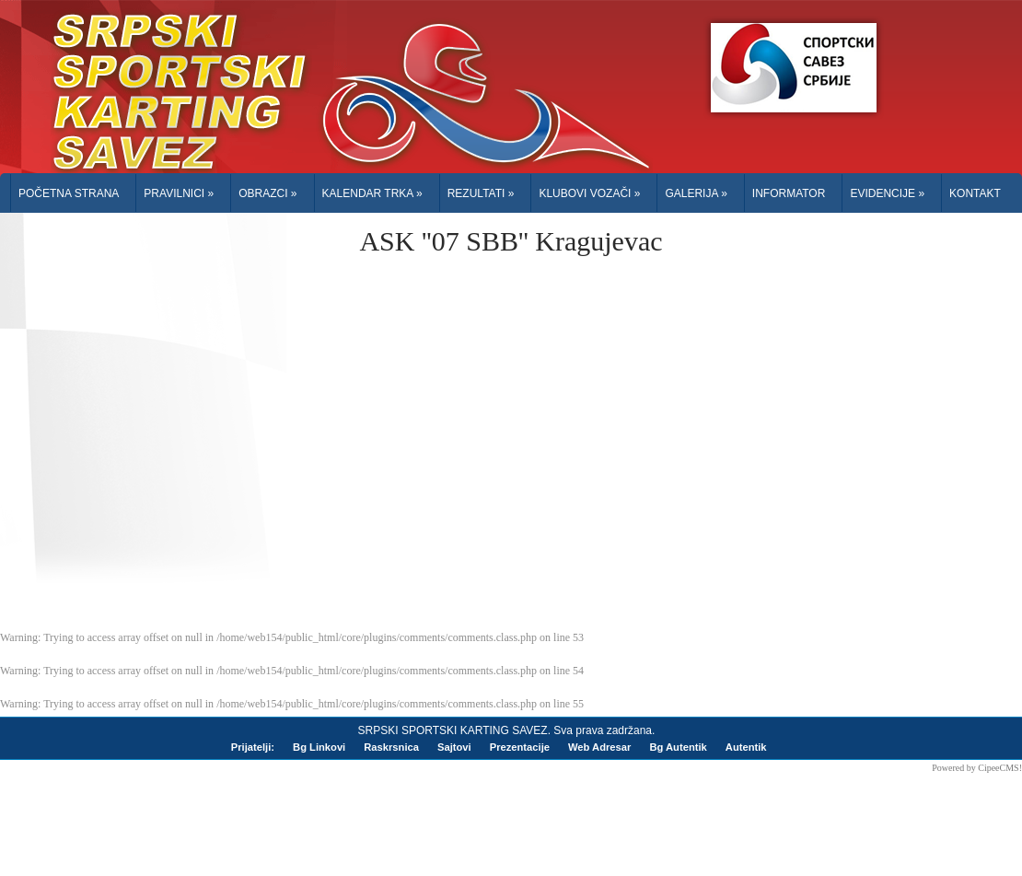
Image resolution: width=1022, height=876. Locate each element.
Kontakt (975, 193)
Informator (789, 193)
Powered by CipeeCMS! (977, 768)
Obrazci (267, 193)
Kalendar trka (372, 193)
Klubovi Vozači (589, 193)
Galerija (695, 193)
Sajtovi (454, 747)
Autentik (746, 747)
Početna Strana (68, 193)
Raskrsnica (391, 747)
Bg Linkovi (319, 747)
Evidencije (887, 193)
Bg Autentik (677, 747)
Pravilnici (179, 193)
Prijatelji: (252, 747)
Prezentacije (520, 747)
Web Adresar (599, 747)
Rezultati (481, 193)
